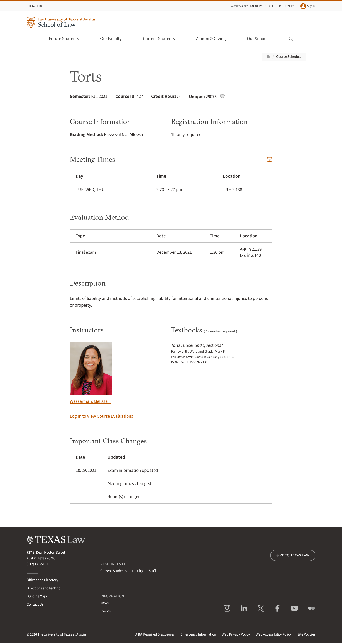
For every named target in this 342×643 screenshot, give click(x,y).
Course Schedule (288, 56)
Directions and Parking (43, 588)
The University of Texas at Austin (62, 634)
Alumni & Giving (214, 39)
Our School (260, 39)
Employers (285, 6)
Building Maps (37, 596)
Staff (269, 6)
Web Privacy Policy (236, 634)
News (104, 603)
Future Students (67, 39)
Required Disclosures (155, 634)
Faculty (256, 6)
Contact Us (35, 604)
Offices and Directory (42, 580)
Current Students (162, 39)
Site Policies (306, 634)
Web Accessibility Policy (274, 634)
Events (105, 611)
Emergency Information (198, 634)
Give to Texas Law (292, 555)
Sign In (307, 6)
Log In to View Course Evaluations (101, 416)
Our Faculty (114, 39)
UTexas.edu (34, 6)
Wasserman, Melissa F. (91, 373)
